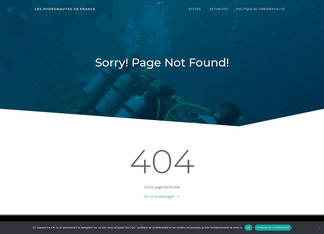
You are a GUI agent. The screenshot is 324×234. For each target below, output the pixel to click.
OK (248, 227)
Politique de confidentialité (260, 9)
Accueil (195, 9)
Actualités (219, 9)
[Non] (319, 228)
